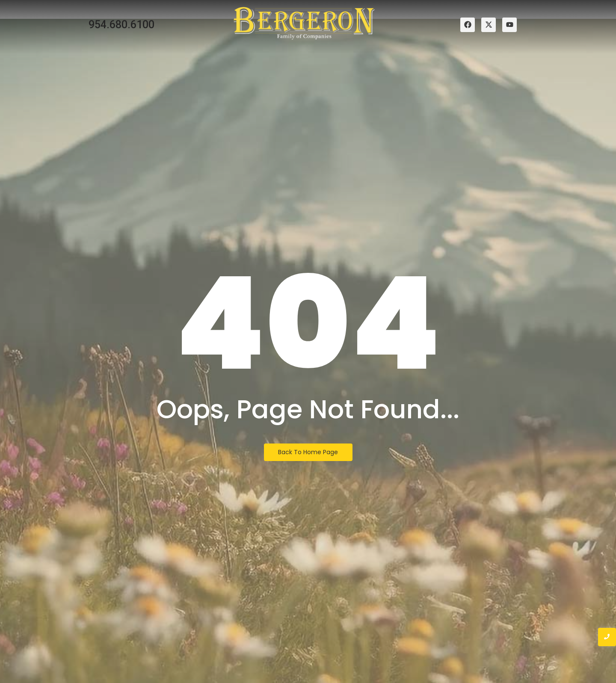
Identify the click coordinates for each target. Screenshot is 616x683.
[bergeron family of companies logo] (304, 23)
